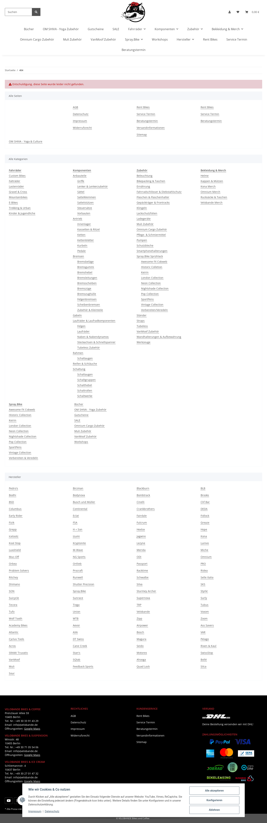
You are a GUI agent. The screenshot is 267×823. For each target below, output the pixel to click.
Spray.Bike (79, 591)
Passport (142, 563)
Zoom (204, 618)
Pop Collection (150, 294)
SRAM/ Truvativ (18, 652)
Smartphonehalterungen (152, 251)
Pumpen (142, 240)
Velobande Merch (211, 202)
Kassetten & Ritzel (88, 229)
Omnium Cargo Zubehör (152, 229)
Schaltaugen (85, 358)
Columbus (15, 509)
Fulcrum (142, 522)
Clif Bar (205, 502)
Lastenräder (16, 186)
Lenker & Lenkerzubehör (92, 186)
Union (76, 611)
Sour (12, 673)
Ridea (204, 570)
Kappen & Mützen (212, 181)
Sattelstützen (85, 202)
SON (11, 591)
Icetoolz (13, 536)
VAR (203, 632)
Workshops (81, 442)
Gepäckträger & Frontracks (153, 202)
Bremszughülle (86, 294)
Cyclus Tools (16, 639)
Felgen (81, 326)
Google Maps (32, 728)
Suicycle (14, 598)
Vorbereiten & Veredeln (23, 458)
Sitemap (142, 134)
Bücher (78, 404)
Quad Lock (143, 666)
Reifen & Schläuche (85, 363)
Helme (205, 175)
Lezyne (141, 543)
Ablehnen (214, 809)
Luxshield (15, 550)
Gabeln (77, 315)
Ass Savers (207, 625)
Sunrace (78, 598)
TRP (139, 605)
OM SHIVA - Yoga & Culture (25, 141)
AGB (75, 107)
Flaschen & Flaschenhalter (153, 197)
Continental (80, 509)
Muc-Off (14, 557)
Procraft (78, 570)
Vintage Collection (152, 304)
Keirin (145, 272)
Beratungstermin (134, 50)
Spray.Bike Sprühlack (150, 256)
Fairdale (142, 515)
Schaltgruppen (86, 379)
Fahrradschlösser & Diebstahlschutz (159, 192)
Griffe (80, 181)
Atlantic (13, 632)
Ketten (81, 234)
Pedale (81, 251)
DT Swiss (78, 639)
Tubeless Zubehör (88, 347)
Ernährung (143, 186)
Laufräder (83, 331)
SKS (203, 584)
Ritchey (13, 577)
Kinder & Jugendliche (22, 213)
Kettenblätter (85, 240)
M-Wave (78, 550)
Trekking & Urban (20, 208)
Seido (140, 646)
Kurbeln (82, 245)
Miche (204, 550)
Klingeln (142, 208)
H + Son (77, 529)
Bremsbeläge (85, 261)
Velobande (143, 611)
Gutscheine (81, 415)
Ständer (141, 315)
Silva (139, 584)
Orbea (13, 563)
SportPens (147, 299)
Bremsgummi (85, 267)
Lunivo (205, 543)
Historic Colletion (151, 267)
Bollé (204, 659)
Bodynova (79, 495)
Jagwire (141, 536)
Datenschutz (52, 811)
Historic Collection (20, 415)
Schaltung (79, 369)
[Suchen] (18, 12)
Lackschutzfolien (147, 213)
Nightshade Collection (155, 288)
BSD (11, 502)
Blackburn (143, 488)
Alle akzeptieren (214, 790)
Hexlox (141, 529)
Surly (204, 598)
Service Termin (236, 39)
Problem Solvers (19, 570)
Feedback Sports (83, 666)
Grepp (13, 529)
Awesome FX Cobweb (154, 261)
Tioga (76, 605)
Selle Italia (207, 577)
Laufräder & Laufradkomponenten (94, 320)
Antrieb (77, 218)
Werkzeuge (143, 342)
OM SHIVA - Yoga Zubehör (90, 409)
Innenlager (84, 224)
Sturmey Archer (146, 591)
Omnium (206, 557)
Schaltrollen (84, 390)
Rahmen (78, 353)
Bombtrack (143, 495)
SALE (77, 420)
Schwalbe (143, 577)
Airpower (142, 625)
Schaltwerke (84, 396)
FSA (75, 522)
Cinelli (140, 502)
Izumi (76, 536)
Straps (141, 320)
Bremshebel (84, 272)
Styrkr (204, 591)
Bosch (140, 632)
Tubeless (142, 326)
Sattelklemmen (86, 197)
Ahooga (141, 659)
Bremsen (78, 256)
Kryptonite (79, 543)
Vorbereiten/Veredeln (154, 310)
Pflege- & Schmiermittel (151, 234)
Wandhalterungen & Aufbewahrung (159, 337)
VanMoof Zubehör (148, 331)
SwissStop (207, 652)
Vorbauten (83, 213)
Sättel (80, 192)
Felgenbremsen (87, 299)
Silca (203, 666)
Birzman (78, 488)
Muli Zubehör (145, 224)
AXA (75, 632)
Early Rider (15, 515)
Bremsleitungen (87, 277)
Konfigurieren (214, 800)
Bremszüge (84, 288)
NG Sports (79, 557)
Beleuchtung (144, 175)
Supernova (143, 598)
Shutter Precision (83, 584)
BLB (203, 488)
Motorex (142, 652)
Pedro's (13, 488)
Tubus (204, 605)
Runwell (78, 577)
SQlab (76, 659)
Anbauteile (79, 175)
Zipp (139, 618)
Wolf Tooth (15, 618)
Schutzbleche (145, 245)
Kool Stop (15, 543)
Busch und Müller (84, 502)
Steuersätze (84, 208)
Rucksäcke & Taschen (214, 197)
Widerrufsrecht (82, 127)
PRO (203, 563)
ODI (139, 557)
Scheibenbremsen (88, 304)
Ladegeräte (144, 218)
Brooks (205, 495)
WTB (75, 618)
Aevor (76, 625)
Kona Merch (208, 186)
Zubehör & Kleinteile (90, 310)
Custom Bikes (17, 175)
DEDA (204, 509)
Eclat (76, 515)
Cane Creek (80, 646)
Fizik (11, 522)
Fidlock (205, 515)
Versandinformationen (151, 127)
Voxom (205, 611)
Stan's (76, 652)
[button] (229, 12)
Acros (12, 646)
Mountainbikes (18, 197)
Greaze (205, 522)
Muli (11, 666)
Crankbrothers (146, 509)
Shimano (14, 584)
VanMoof (14, 659)
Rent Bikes (210, 39)
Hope (204, 529)
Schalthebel (84, 385)
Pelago (205, 639)
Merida (141, 550)
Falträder (14, 181)
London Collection (152, 277)
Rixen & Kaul (208, 646)
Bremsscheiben (87, 283)
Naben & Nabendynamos (93, 337)
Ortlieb (77, 563)
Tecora (13, 605)
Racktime (142, 570)
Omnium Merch (210, 192)
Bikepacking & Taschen (151, 181)
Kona (204, 536)
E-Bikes (13, 202)
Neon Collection (151, 283)
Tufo (11, 611)
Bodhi (12, 495)
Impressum (34, 811)
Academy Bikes (18, 625)
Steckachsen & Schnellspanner (96, 342)
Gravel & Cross (18, 192)
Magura (141, 639)
